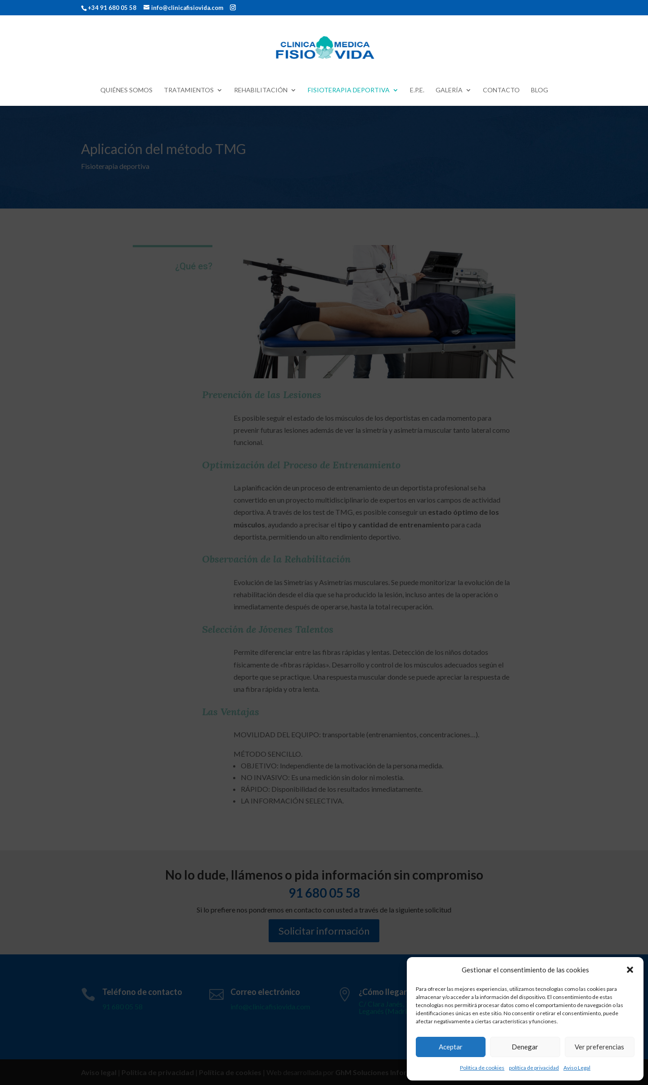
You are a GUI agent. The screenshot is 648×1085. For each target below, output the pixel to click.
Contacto (501, 90)
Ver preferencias (599, 1047)
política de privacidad (534, 1067)
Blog (539, 90)
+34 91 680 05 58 (112, 7)
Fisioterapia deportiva (349, 90)
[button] (630, 969)
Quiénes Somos (126, 90)
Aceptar (451, 1047)
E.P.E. (417, 90)
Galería (449, 90)
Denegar (525, 1047)
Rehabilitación (261, 90)
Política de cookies (482, 1067)
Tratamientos (189, 90)
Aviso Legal (576, 1067)
